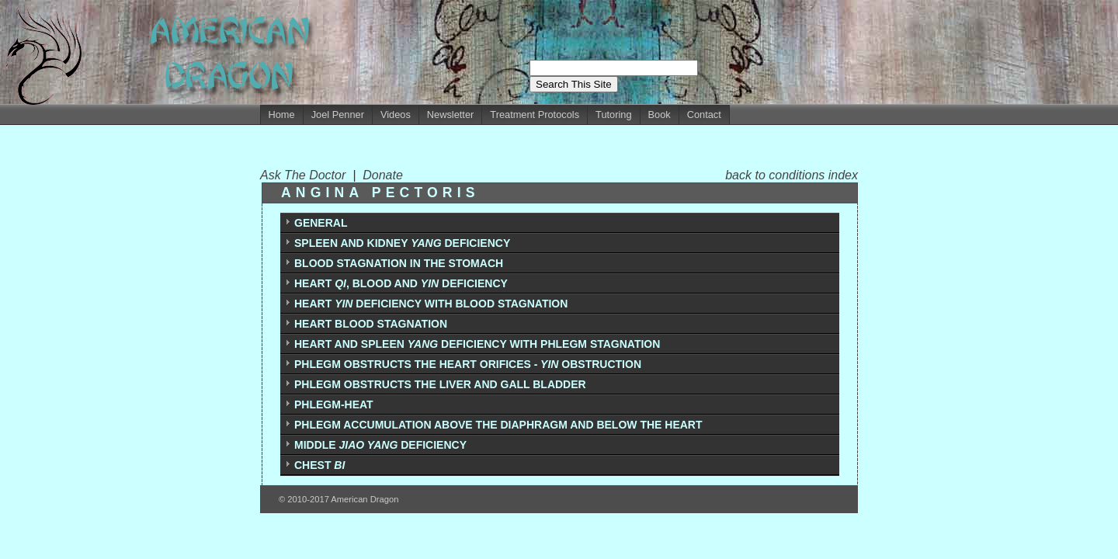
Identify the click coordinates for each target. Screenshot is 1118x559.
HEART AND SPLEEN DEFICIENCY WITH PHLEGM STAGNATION (477, 344)
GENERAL (320, 223)
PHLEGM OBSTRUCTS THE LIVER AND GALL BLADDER (440, 384)
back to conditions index (791, 175)
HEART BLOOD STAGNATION (370, 324)
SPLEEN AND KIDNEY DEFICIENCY (402, 243)
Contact (704, 114)
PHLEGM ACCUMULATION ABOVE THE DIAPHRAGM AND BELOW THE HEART (498, 424)
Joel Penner (337, 114)
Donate (383, 175)
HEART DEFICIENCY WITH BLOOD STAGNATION (431, 303)
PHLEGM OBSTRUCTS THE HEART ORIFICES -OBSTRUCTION (467, 364)
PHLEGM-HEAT (333, 404)
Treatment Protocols (534, 114)
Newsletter (450, 114)
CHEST (319, 465)
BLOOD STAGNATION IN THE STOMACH (398, 263)
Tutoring (613, 114)
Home (282, 114)
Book (659, 114)
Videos (395, 114)
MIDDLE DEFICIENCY (380, 445)
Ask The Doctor (306, 175)
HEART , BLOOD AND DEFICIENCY (401, 283)
